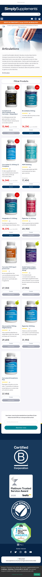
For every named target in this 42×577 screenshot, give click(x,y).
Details (11, 130)
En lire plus (6, 73)
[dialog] (21, 571)
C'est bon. (37, 574)
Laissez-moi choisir (17, 574)
